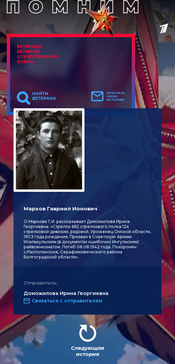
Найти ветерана (44, 96)
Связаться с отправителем (67, 301)
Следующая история (87, 351)
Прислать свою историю (115, 96)
